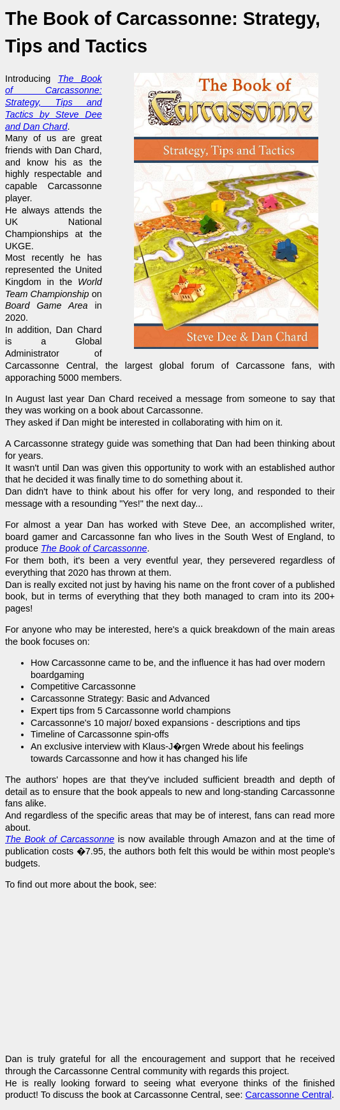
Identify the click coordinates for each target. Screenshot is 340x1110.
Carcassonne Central (289, 1095)
